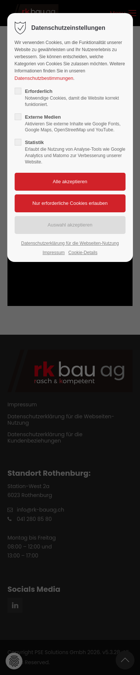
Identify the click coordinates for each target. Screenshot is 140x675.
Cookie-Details (82, 252)
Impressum (54, 252)
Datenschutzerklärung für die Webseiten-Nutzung (70, 243)
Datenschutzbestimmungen (44, 78)
